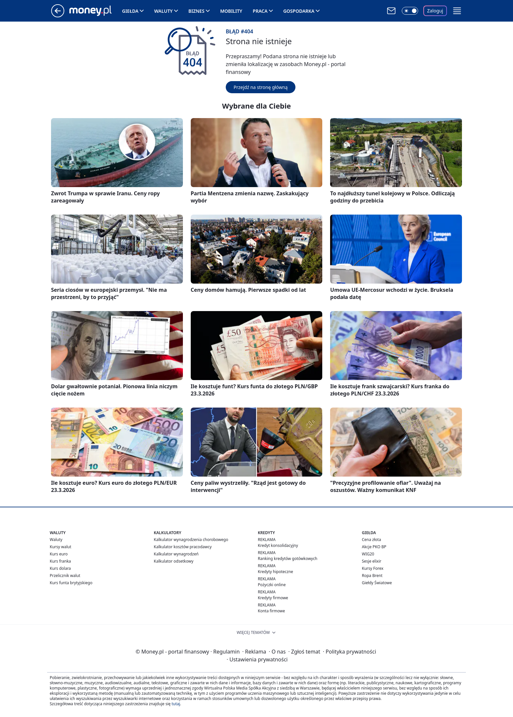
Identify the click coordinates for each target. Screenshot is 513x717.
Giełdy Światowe (377, 583)
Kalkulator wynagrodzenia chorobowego (191, 539)
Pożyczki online (272, 584)
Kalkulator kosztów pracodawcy (183, 547)
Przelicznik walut (65, 575)
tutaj (175, 704)
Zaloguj (435, 11)
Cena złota (371, 539)
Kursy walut (60, 547)
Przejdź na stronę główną (261, 87)
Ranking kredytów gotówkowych (287, 558)
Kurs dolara (60, 568)
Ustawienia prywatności (257, 659)
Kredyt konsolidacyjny (278, 545)
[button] (457, 11)
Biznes (196, 11)
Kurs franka (60, 561)
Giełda (130, 11)
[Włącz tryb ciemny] (410, 11)
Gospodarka (298, 11)
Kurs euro (59, 554)
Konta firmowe (271, 611)
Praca (260, 11)
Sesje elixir (371, 561)
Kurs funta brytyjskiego (71, 583)
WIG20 (368, 554)
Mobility (231, 11)
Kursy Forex (372, 568)
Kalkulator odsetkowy (173, 561)
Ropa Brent (372, 575)
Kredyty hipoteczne (275, 571)
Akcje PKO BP (374, 547)
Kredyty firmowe (273, 598)
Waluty (163, 11)
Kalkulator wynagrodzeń (176, 554)
